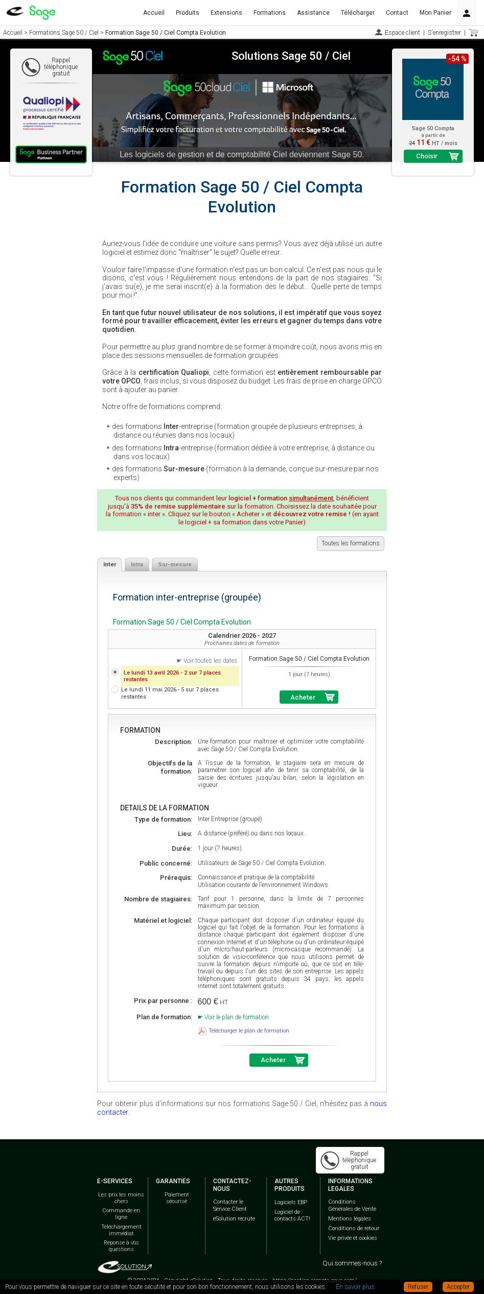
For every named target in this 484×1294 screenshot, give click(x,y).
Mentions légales (349, 1218)
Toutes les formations (350, 543)
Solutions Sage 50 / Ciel (291, 56)
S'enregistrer (444, 32)
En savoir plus (355, 1286)
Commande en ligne (121, 1213)
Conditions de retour (353, 1228)
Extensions (226, 12)
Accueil (154, 12)
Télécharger (358, 12)
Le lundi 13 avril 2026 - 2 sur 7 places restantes (172, 676)
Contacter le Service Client (230, 1205)
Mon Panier (435, 12)
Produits (187, 12)
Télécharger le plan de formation (249, 1030)
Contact (397, 12)
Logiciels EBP (290, 1202)
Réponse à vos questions (121, 1246)
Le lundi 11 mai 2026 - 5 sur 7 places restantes (170, 693)
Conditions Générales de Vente (352, 1205)
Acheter (302, 697)
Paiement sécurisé (177, 1198)
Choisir (426, 156)
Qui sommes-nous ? (352, 1263)
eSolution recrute (234, 1218)
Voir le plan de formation (236, 1017)
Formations (269, 12)
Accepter (458, 1286)
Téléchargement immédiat (121, 1230)
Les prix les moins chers (121, 1198)
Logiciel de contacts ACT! (292, 1215)
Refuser (418, 1286)
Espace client (402, 32)
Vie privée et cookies (352, 1238)
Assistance (313, 12)
